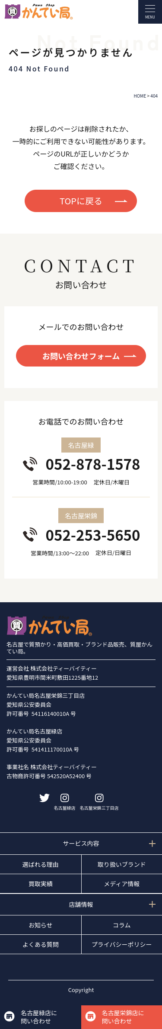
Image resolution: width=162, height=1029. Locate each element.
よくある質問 (40, 944)
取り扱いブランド (122, 864)
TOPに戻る (81, 200)
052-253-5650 (92, 534)
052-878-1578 (92, 463)
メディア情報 (122, 883)
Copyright (81, 990)
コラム (122, 925)
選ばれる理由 (40, 864)
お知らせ (41, 925)
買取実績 (41, 883)
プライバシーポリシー (122, 944)
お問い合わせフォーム (81, 355)
